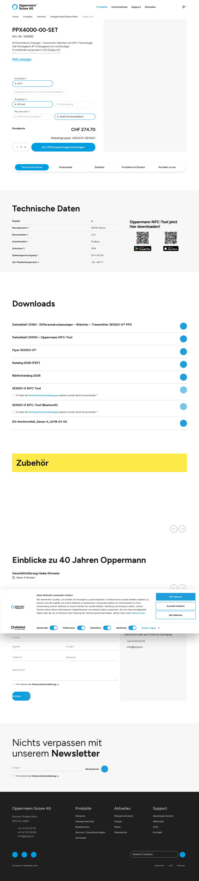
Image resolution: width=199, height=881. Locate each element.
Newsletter (120, 832)
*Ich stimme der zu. (37, 684)
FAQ (155, 826)
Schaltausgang (76, 105)
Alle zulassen (175, 844)
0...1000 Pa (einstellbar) (33, 117)
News (117, 826)
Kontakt (157, 832)
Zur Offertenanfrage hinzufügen (63, 147)
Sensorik (80, 816)
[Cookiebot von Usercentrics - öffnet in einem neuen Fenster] (18, 875)
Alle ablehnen (175, 862)
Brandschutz (82, 826)
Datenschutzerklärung (44, 684)
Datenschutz (138, 860)
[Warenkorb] (179, 7)
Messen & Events (123, 816)
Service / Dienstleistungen (90, 832)
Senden (16, 696)
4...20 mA (20, 104)
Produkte (83, 808)
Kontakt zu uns (167, 167)
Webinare (158, 821)
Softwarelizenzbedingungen (43, 395)
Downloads (65, 167)
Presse (118, 821)
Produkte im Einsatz (133, 167)
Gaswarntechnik (84, 821)
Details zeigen (149, 875)
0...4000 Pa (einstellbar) (70, 116)
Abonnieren (92, 769)
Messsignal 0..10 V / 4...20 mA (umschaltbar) (38, 92)
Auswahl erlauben (176, 853)
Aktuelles (122, 808)
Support (160, 808)
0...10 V (18, 83)
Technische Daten (31, 167)
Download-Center (163, 816)
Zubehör (100, 167)
